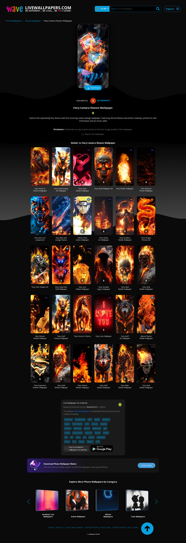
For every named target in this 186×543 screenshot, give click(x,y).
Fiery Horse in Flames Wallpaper (40, 189)
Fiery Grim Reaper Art (40, 287)
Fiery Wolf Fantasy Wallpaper (61, 337)
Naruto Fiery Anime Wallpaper (82, 239)
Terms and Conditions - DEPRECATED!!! (82, 527)
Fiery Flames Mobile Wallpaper (40, 337)
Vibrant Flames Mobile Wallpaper (146, 337)
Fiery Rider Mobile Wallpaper (125, 386)
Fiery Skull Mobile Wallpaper (125, 288)
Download (93, 88)
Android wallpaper (81, 411)
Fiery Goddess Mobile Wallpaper (125, 239)
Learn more (146, 465)
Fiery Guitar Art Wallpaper (103, 239)
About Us (60, 527)
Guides (135, 527)
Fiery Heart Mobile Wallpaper (82, 189)
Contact (51, 527)
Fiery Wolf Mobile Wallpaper (103, 386)
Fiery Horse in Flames (82, 336)
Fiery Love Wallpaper (104, 336)
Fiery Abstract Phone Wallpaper (146, 189)
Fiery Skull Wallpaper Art (103, 188)
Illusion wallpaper (33, 21)
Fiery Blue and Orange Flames (61, 239)
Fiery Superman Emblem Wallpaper (40, 386)
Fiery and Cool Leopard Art (39, 239)
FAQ (129, 527)
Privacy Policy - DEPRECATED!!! (112, 527)
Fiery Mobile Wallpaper (125, 188)
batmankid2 (100, 100)
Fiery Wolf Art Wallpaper (125, 337)
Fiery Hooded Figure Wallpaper (103, 288)
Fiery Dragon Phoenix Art (146, 239)
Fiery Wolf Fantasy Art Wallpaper (61, 189)
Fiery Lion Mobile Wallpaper (82, 288)
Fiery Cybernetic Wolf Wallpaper (61, 288)
